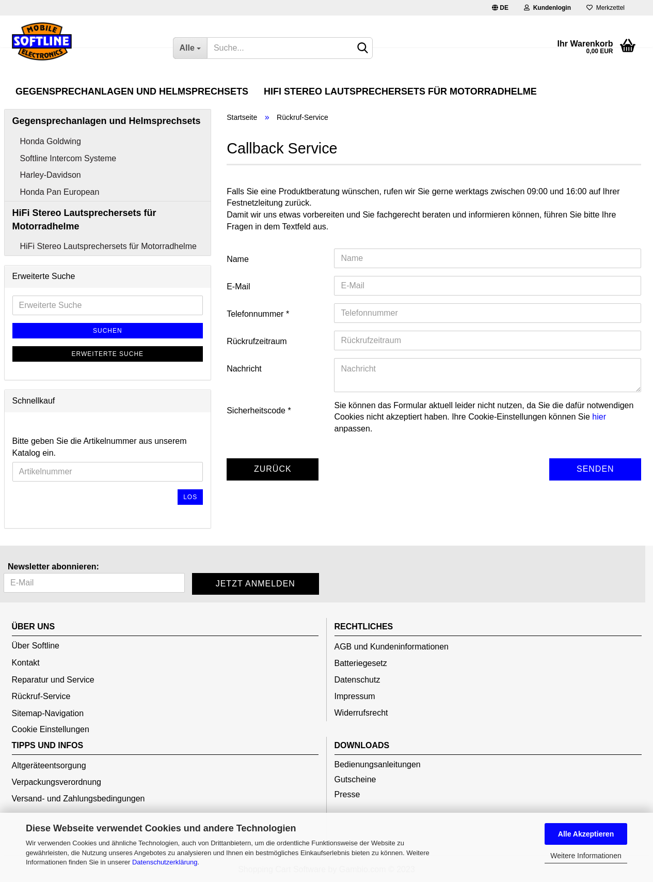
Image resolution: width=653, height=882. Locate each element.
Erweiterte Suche (108, 354)
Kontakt (26, 662)
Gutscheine (355, 779)
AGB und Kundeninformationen (392, 646)
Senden (595, 469)
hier (599, 416)
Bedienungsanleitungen (378, 764)
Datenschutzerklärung (164, 862)
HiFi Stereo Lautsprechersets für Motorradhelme (400, 91)
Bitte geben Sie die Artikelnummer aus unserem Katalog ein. (99, 447)
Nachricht (244, 368)
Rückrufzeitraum (256, 341)
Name (238, 259)
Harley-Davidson (50, 175)
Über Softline (36, 645)
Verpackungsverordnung (56, 782)
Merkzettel (605, 7)
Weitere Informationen (585, 856)
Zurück (273, 469)
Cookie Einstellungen (50, 729)
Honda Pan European (60, 192)
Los (190, 497)
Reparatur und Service (53, 679)
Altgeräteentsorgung (49, 765)
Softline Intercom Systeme (68, 158)
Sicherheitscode (257, 410)
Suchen (107, 330)
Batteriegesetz (361, 663)
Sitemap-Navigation (48, 713)
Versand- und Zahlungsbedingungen (78, 798)
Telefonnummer (256, 314)
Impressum (355, 696)
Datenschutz (357, 679)
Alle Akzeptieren (586, 834)
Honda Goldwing (50, 141)
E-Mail (238, 286)
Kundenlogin (547, 7)
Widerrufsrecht (361, 712)
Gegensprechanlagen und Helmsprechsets (131, 91)
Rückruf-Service (41, 696)
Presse (347, 794)
